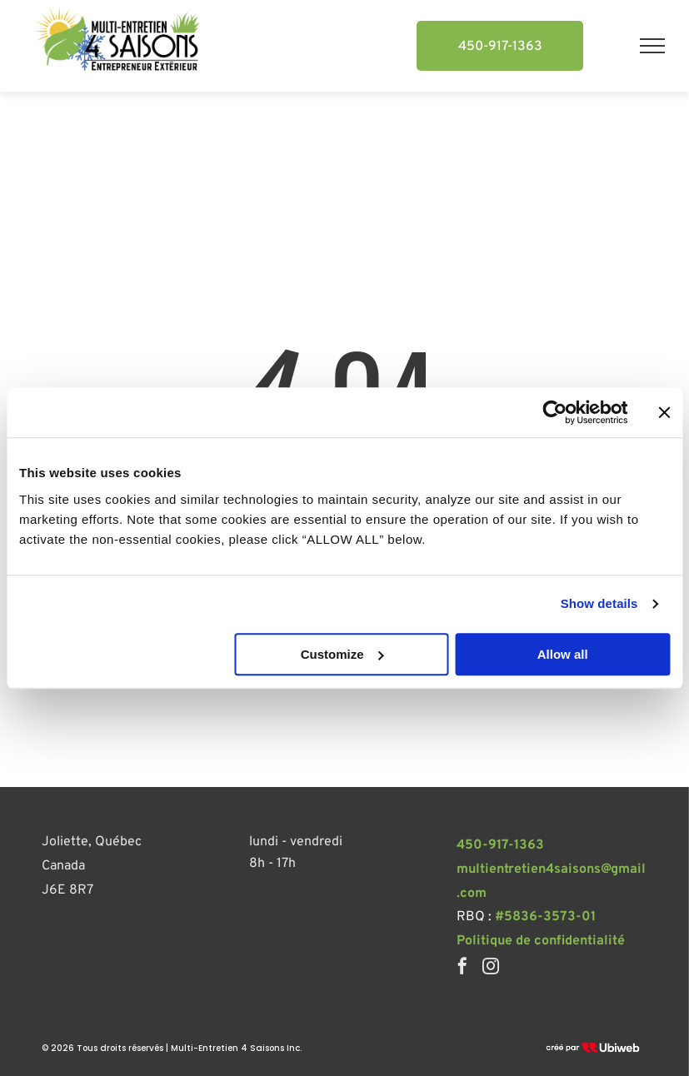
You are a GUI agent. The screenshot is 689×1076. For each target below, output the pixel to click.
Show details (599, 603)
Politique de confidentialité (541, 941)
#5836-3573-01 (545, 917)
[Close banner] (664, 412)
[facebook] (462, 968)
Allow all (562, 654)
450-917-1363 (500, 845)
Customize (342, 654)
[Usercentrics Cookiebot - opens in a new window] (554, 412)
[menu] (652, 45)
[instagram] (490, 968)
